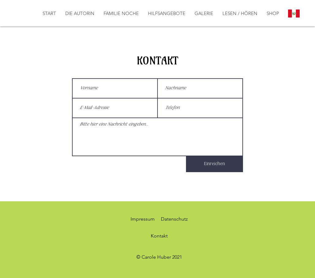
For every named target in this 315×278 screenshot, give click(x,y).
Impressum (143, 219)
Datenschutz (174, 219)
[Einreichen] (214, 164)
